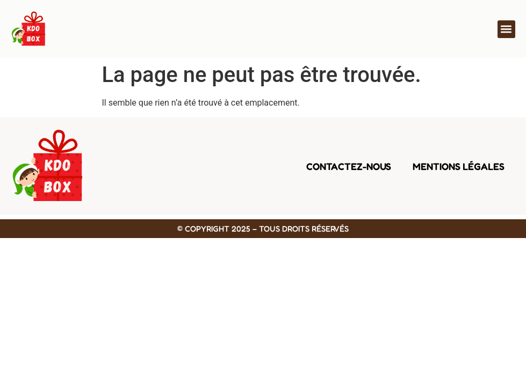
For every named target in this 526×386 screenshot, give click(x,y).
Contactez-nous (348, 166)
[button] (506, 29)
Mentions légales (459, 166)
